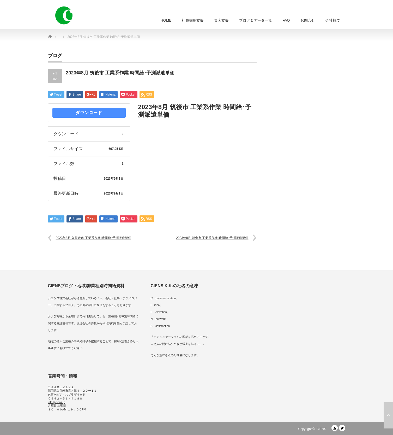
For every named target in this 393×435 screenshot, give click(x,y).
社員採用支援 (193, 20)
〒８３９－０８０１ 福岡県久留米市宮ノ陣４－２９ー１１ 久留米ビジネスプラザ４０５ (72, 390)
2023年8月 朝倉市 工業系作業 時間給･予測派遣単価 (212, 238)
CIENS (321, 429)
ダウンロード (89, 112)
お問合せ (307, 20)
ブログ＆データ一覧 (255, 20)
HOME (165, 20)
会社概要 (332, 20)
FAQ (286, 20)
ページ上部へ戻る (388, 415)
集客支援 (221, 20)
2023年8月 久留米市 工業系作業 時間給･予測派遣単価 (93, 238)
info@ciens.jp (56, 402)
